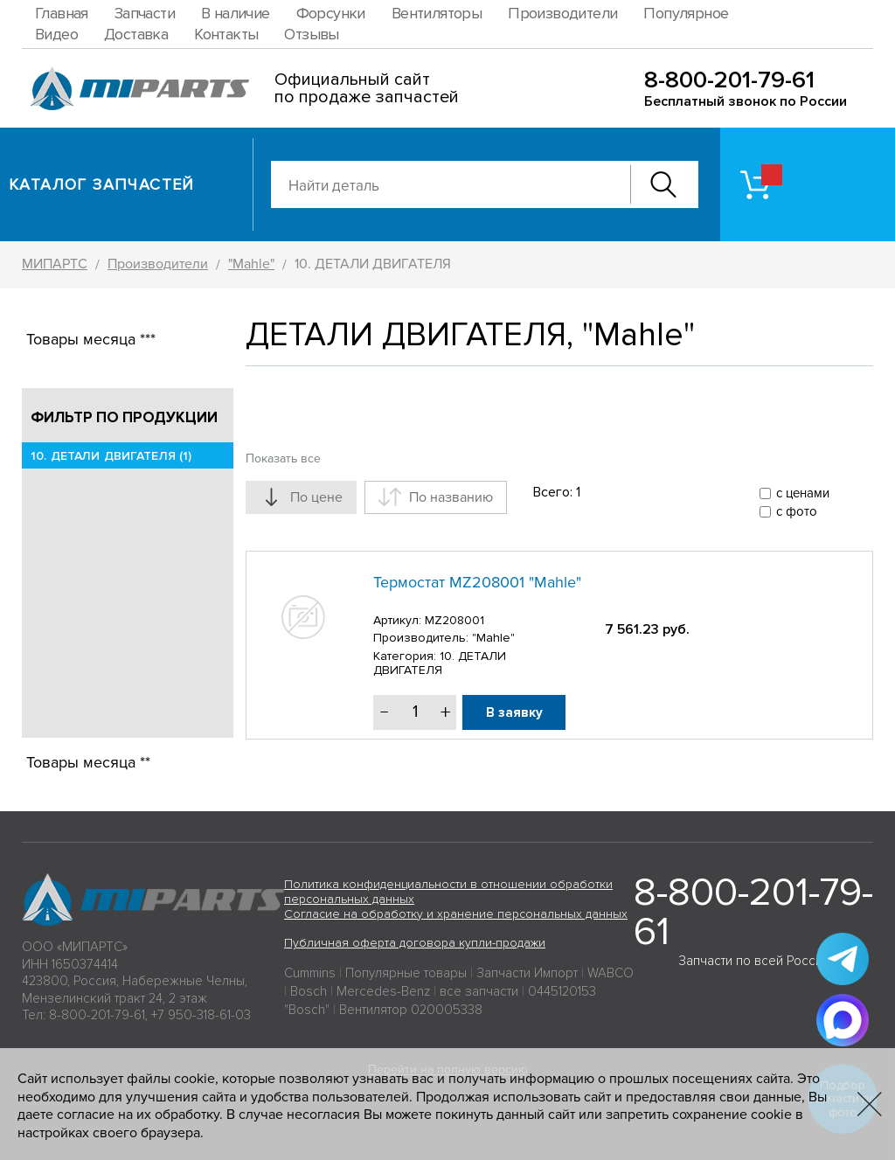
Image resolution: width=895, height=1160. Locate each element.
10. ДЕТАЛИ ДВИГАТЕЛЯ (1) (111, 455)
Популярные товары (406, 973)
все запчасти (479, 991)
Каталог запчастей (102, 184)
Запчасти (144, 13)
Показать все (283, 458)
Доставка (136, 34)
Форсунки (330, 13)
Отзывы (311, 34)
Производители (562, 13)
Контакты (226, 34)
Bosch (308, 991)
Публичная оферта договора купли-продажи (414, 942)
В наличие (235, 13)
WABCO (610, 973)
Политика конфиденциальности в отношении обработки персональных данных (448, 891)
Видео (56, 34)
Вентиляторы (437, 13)
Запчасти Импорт (527, 973)
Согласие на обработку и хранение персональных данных (456, 913)
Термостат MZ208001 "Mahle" (477, 582)
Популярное (685, 13)
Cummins (310, 973)
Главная (61, 13)
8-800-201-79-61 (729, 80)
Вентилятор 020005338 (410, 1010)
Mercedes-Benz (383, 991)
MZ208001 (454, 620)
